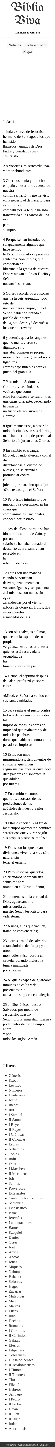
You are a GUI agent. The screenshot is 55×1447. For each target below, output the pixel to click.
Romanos (16, 1325)
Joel (12, 1247)
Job (11, 1178)
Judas (13, 1423)
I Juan (13, 1408)
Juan (12, 1315)
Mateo (13, 1300)
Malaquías (16, 1296)
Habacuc (15, 1276)
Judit (12, 1158)
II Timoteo (17, 1374)
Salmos (14, 1183)
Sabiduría (16, 1202)
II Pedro (15, 1403)
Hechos (14, 1320)
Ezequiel (15, 1232)
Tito (12, 1379)
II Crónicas (17, 1139)
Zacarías (15, 1291)
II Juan (14, 1413)
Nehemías (16, 1148)
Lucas (13, 1310)
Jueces (14, 1104)
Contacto (44, 1444)
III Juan (14, 1418)
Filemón (15, 1384)
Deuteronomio (19, 1095)
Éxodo (14, 1080)
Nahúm (14, 1271)
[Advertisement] (27, 86)
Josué (13, 1099)
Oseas (13, 1242)
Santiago (15, 1394)
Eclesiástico (18, 1207)
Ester (12, 1163)
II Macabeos (18, 1173)
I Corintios (17, 1330)
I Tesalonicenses (21, 1359)
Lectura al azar (35, 44)
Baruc (13, 1227)
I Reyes (14, 1124)
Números (16, 1090)
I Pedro (14, 1399)
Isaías (13, 1212)
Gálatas (14, 1340)
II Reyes (15, 1129)
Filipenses (16, 1350)
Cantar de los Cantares (26, 1197)
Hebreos (15, 1389)
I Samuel (15, 1114)
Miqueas (15, 1266)
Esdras (14, 1144)
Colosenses (17, 1354)
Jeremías (15, 1217)
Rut (11, 1109)
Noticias (14, 44)
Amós (13, 1251)
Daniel (14, 1237)
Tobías (14, 1153)
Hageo (14, 1286)
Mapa (27, 51)
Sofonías (15, 1281)
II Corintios (17, 1335)
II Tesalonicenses (22, 1364)
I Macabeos (17, 1168)
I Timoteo (16, 1369)
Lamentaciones (20, 1222)
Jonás (13, 1261)
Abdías (14, 1256)
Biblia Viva (27, 14)
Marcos (14, 1305)
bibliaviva (11, 1444)
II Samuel (16, 1119)
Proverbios (17, 1188)
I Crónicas (16, 1134)
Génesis (15, 1075)
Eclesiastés (17, 1193)
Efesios (14, 1345)
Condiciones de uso (28, 1444)
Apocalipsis (18, 1428)
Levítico (15, 1085)
